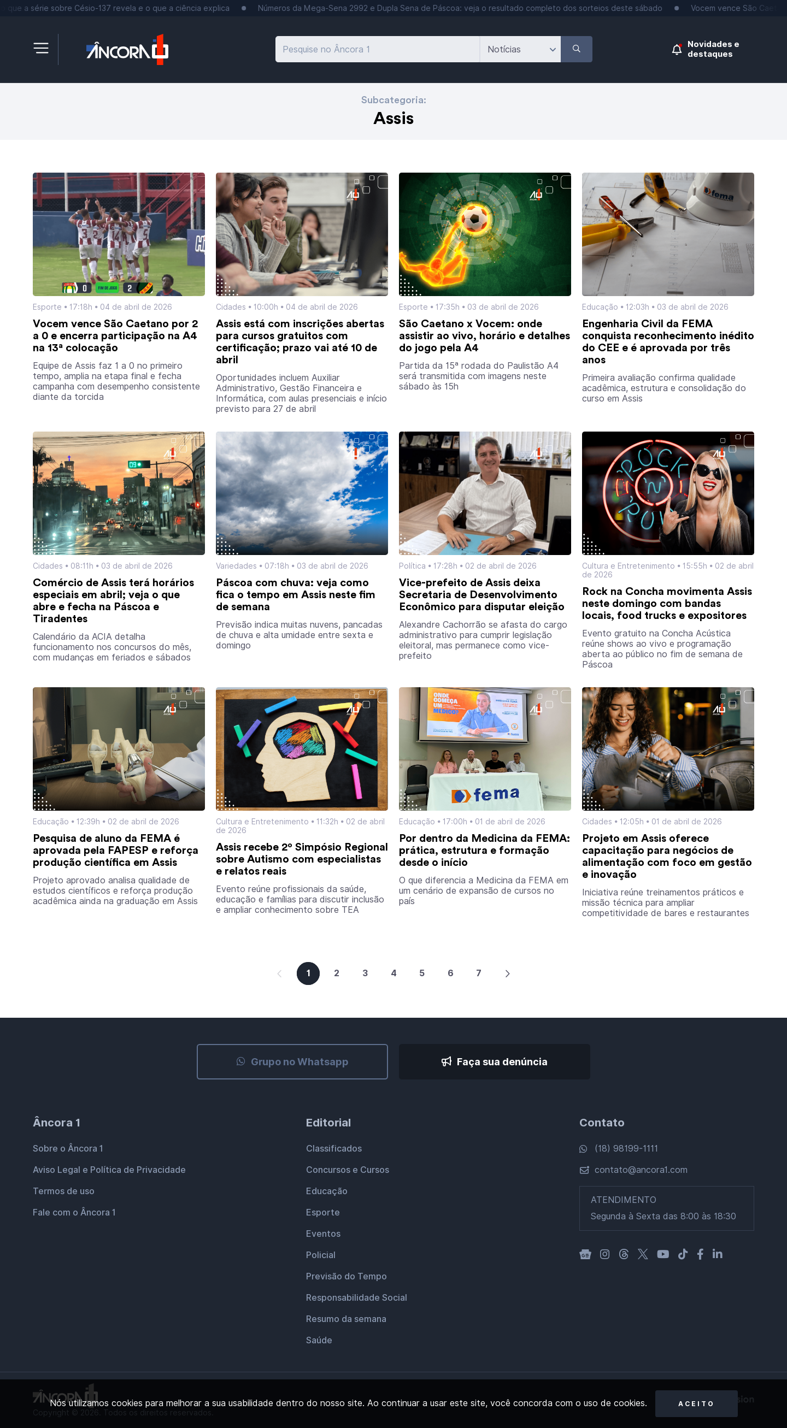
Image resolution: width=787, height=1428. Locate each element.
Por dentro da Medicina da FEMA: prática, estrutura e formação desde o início (484, 850)
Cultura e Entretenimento (628, 566)
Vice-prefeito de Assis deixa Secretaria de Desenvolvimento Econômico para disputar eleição (482, 594)
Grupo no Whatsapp (293, 1061)
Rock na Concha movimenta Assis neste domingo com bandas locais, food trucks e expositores (667, 603)
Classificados (334, 1148)
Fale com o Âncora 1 (74, 1212)
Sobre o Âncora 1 (68, 1148)
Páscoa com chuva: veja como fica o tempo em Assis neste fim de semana (295, 594)
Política (412, 566)
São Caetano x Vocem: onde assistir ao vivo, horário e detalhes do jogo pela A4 (484, 335)
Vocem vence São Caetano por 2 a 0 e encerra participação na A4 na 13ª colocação (115, 335)
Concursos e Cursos (347, 1170)
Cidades (231, 307)
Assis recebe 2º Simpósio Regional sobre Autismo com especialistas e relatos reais (302, 859)
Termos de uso (64, 1191)
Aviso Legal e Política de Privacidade (109, 1170)
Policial (321, 1255)
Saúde (319, 1340)
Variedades (236, 566)
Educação (600, 307)
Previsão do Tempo (346, 1276)
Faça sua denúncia (495, 1061)
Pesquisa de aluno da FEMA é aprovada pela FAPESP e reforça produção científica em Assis (115, 850)
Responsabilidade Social (356, 1298)
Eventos (323, 1234)
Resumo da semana (346, 1319)
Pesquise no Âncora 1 (326, 49)
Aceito (696, 1404)
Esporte (47, 307)
